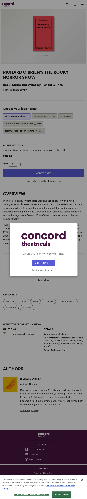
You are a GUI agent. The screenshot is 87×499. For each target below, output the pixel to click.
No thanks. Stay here (43, 270)
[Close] (82, 482)
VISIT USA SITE (43, 262)
